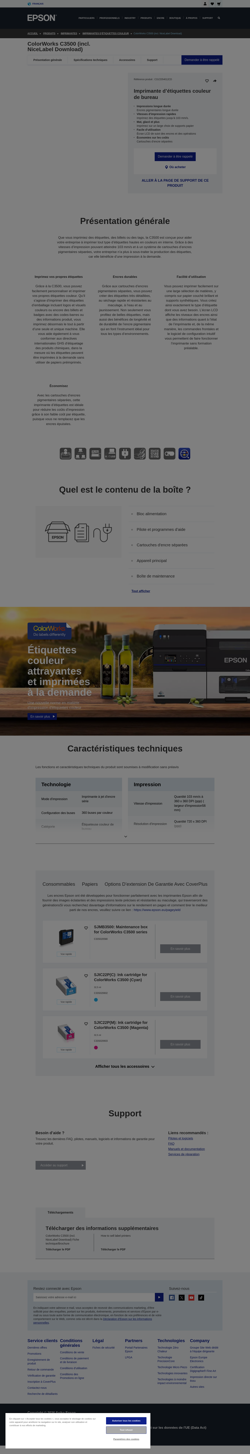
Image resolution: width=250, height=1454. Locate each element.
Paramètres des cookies (126, 1439)
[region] (77, 1431)
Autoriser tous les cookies (126, 1421)
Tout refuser (126, 1430)
